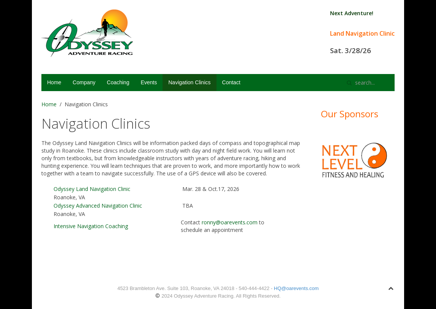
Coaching (118, 82)
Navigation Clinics (189, 82)
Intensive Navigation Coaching (91, 226)
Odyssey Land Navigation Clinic (92, 188)
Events (149, 82)
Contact (231, 82)
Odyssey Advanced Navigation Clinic (98, 205)
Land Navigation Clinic (362, 33)
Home (54, 82)
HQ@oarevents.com (296, 288)
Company (84, 82)
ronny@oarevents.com (229, 222)
